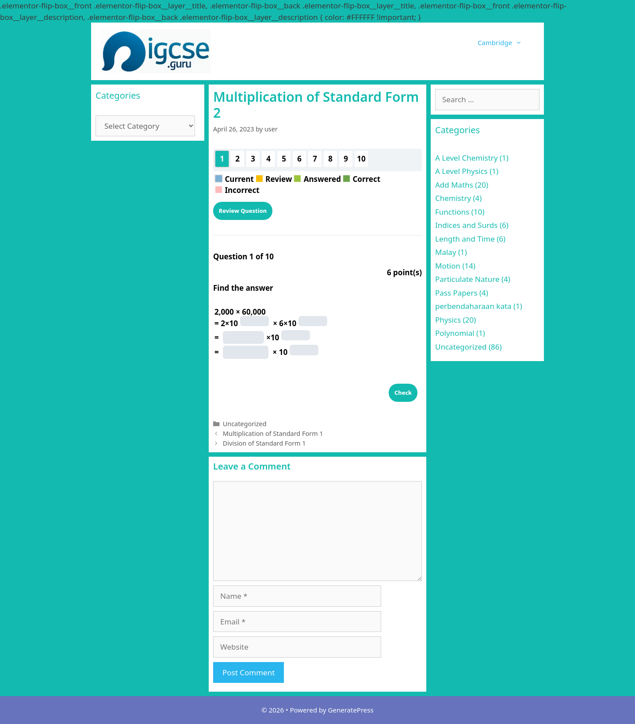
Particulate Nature (467, 279)
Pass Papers (456, 293)
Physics (448, 320)
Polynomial (454, 333)
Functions (452, 212)
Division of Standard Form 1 (264, 443)
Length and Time (465, 239)
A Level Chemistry (466, 158)
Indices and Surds (466, 225)
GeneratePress (351, 709)
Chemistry (453, 198)
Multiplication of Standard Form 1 (273, 433)
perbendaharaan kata (473, 306)
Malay (445, 252)
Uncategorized (245, 424)
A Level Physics (461, 171)
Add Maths (454, 185)
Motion (447, 266)
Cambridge (506, 42)
